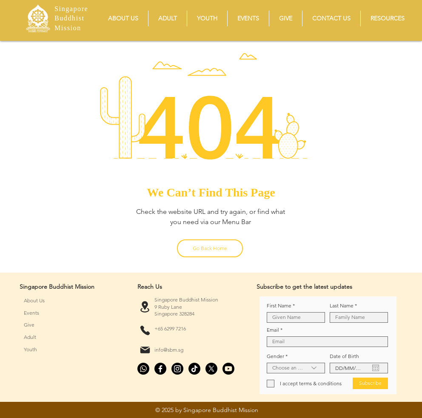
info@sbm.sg (168, 350)
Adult (30, 337)
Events (31, 313)
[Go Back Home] (210, 248)
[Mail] (144, 350)
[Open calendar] (375, 367)
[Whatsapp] (143, 369)
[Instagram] (177, 369)
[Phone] (144, 330)
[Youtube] (228, 369)
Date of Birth (344, 356)
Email (273, 330)
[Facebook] (160, 369)
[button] (123, 18)
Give (29, 324)
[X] (211, 369)
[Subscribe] (370, 383)
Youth (30, 349)
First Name (279, 305)
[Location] (144, 307)
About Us (34, 300)
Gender (275, 356)
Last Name (342, 305)
